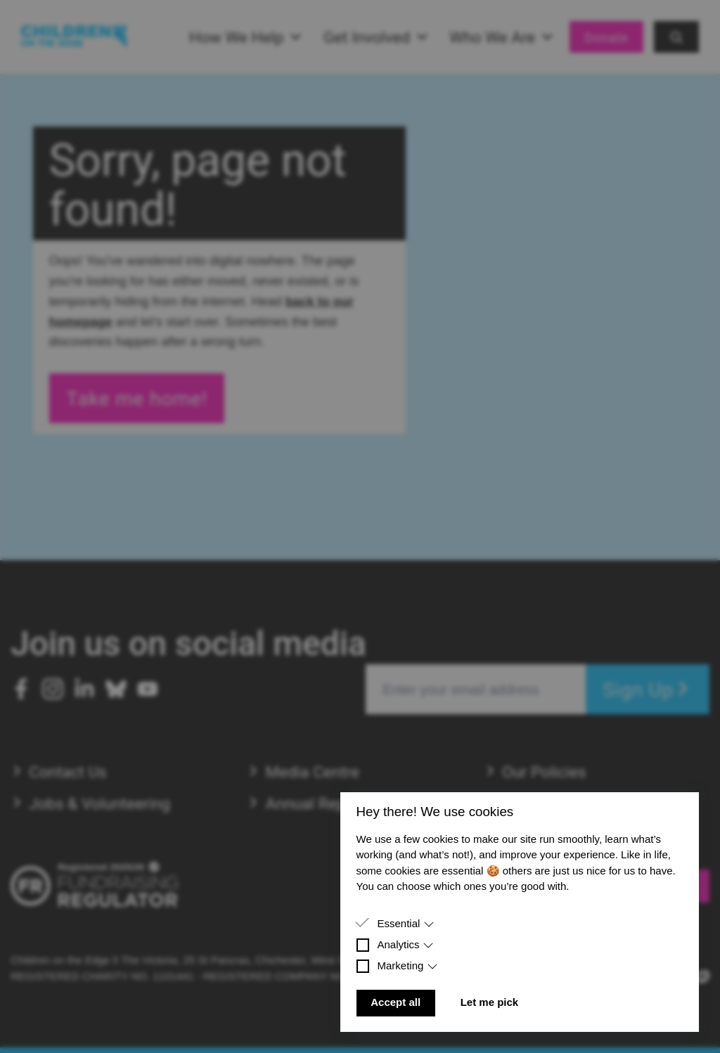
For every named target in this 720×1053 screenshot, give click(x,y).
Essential (406, 923)
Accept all (395, 1002)
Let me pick (490, 1002)
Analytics (406, 944)
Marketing (407, 965)
